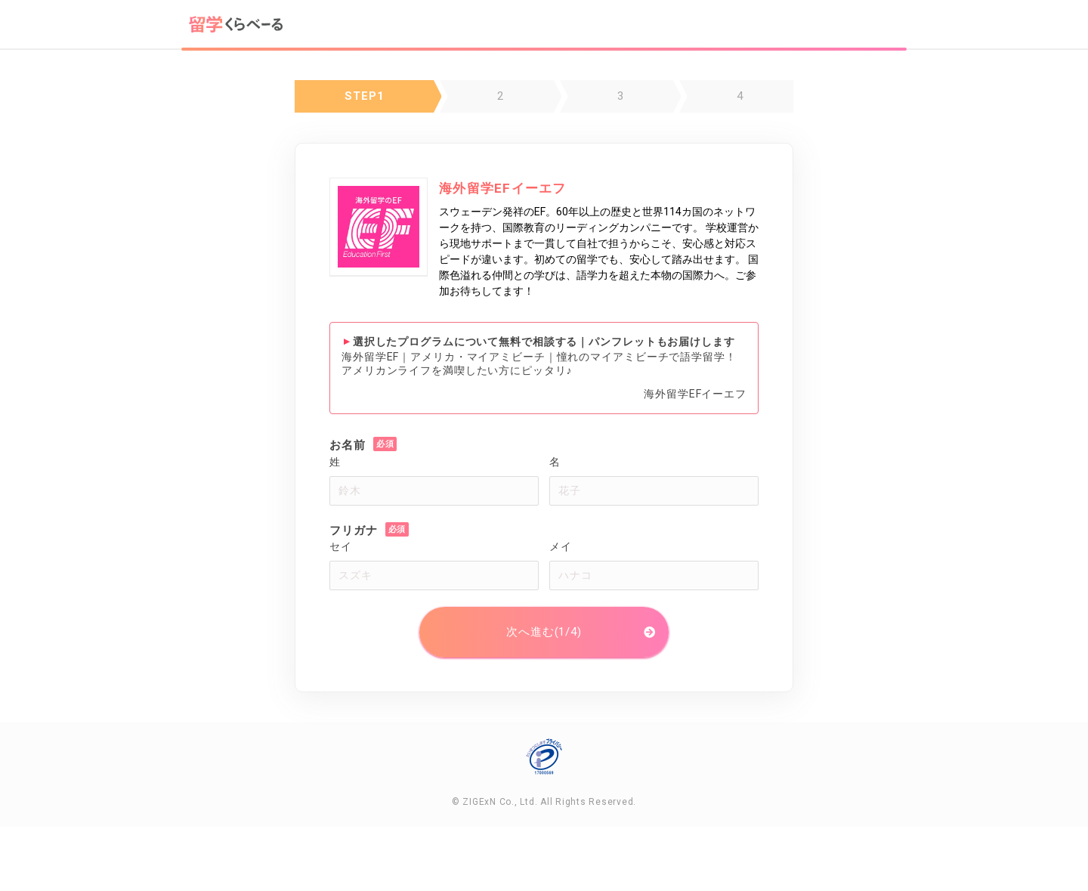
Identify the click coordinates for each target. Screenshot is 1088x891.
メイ (560, 546)
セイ (340, 546)
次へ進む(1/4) (544, 632)
